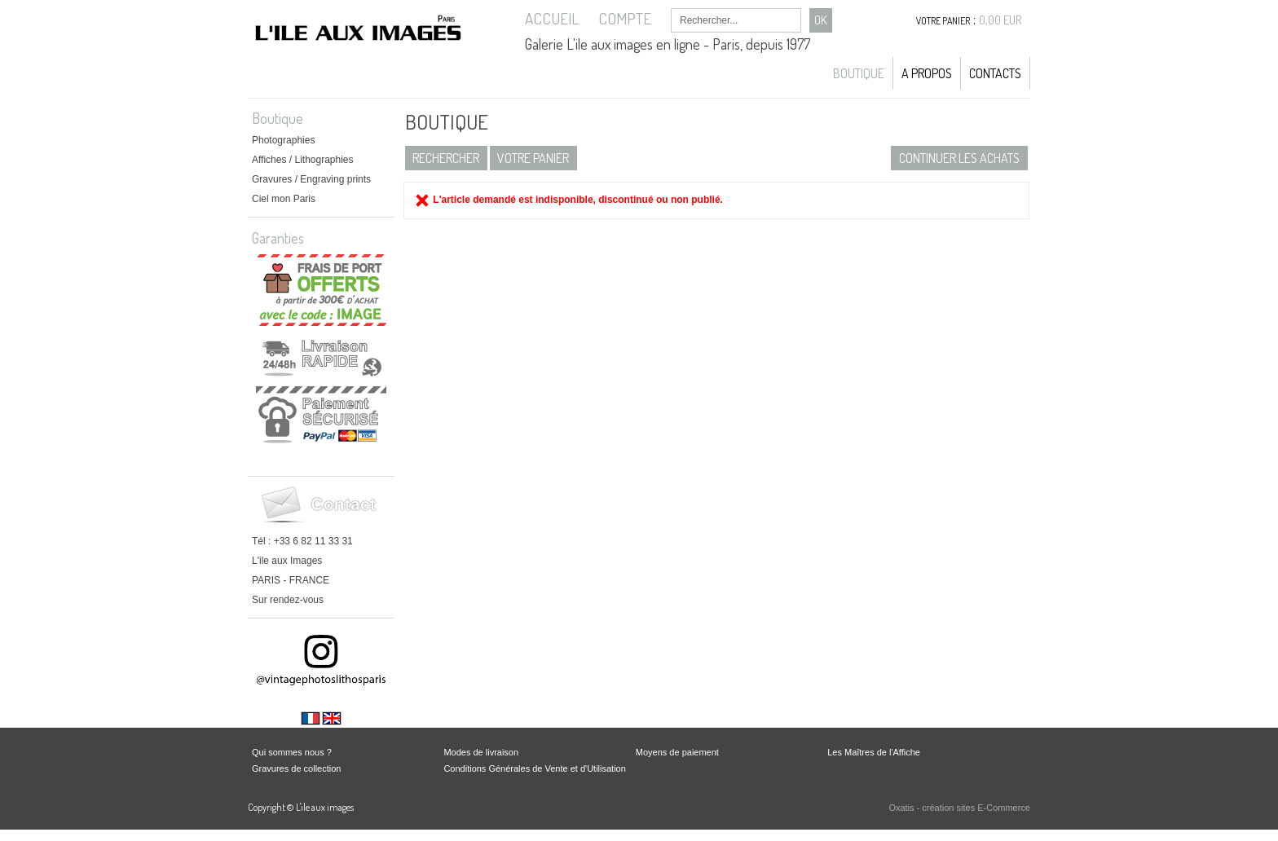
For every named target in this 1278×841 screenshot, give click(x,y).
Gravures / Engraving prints (311, 179)
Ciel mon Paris (283, 199)
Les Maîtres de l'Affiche (873, 752)
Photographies (283, 140)
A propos (926, 73)
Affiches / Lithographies (303, 159)
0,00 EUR (1000, 20)
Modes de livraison (480, 752)
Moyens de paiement (677, 752)
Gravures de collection (296, 768)
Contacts (995, 73)
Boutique (858, 73)
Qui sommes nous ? (292, 752)
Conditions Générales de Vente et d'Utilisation (534, 768)
